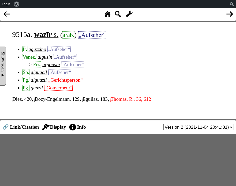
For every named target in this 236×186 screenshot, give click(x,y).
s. (46, 34)
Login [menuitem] (6, 4)
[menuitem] (16, 4)
